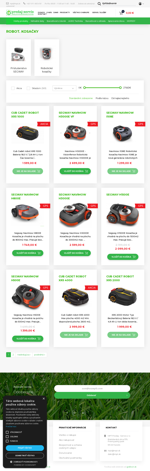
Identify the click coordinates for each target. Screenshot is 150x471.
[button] (25, 461)
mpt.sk (47, 467)
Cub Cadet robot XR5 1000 (25, 114)
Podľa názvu (102, 98)
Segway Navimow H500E (25, 278)
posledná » (39, 354)
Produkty (65, 12)
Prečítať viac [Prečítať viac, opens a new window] (11, 426)
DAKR (55, 12)
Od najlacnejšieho (120, 98)
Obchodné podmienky (70, 458)
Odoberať (91, 395)
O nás (49, 12)
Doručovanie (65, 453)
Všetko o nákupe (81, 12)
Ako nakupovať (66, 440)
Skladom (39, 88)
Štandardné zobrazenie (81, 98)
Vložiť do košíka (73, 171)
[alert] (25, 432)
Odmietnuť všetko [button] (25, 455)
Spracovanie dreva (116, 21)
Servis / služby (99, 12)
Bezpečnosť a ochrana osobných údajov (70, 446)
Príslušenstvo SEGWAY (19, 70)
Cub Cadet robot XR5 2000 (120, 278)
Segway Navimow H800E (25, 196)
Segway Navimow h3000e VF (72, 114)
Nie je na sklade (26, 171)
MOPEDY (131, 21)
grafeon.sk (132, 467)
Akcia (19, 88)
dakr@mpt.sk (114, 454)
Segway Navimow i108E (120, 114)
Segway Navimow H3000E (72, 196)
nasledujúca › (24, 354)
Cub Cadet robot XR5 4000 (72, 278)
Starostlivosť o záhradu (95, 21)
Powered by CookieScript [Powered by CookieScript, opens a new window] (25, 465)
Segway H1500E (117, 194)
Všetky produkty (20, 21)
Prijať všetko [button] (25, 448)
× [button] (43, 399)
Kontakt (42, 14)
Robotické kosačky (47, 70)
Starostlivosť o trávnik (56, 21)
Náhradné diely (37, 21)
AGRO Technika (75, 21)
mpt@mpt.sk (13, 3)
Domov (41, 12)
